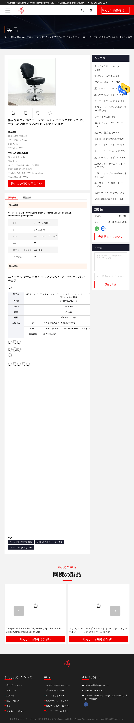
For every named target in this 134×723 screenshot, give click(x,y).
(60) (110, 94)
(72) (109, 151)
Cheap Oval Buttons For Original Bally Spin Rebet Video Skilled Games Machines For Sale (34, 630)
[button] (19, 611)
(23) (106, 76)
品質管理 (10, 695)
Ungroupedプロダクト (27, 37)
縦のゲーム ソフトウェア (57, 700)
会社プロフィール (14, 685)
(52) (109, 101)
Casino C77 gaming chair (21, 547)
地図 (8, 706)
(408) (108, 199)
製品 (13, 37)
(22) (109, 165)
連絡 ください (12, 700)
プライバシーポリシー (16, 711)
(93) (110, 109)
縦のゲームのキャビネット (58, 706)
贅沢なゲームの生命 (55, 690)
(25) (110, 157)
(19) (108, 125)
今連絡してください (111, 236)
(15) (110, 175)
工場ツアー (11, 690)
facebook (86, 704)
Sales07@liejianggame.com (71, 3)
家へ (6, 37)
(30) (109, 139)
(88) (109, 88)
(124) (108, 68)
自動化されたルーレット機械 (49, 542)
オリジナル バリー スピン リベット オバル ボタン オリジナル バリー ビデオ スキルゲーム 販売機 (98, 630)
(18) (108, 132)
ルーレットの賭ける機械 (21, 542)
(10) (109, 145)
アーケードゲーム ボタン (57, 711)
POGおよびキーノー (55, 695)
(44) (107, 82)
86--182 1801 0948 (97, 3)
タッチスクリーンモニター (58, 685)
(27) (109, 192)
